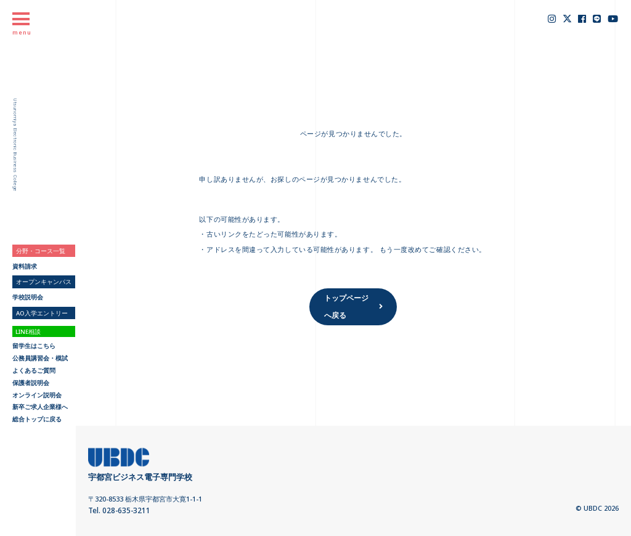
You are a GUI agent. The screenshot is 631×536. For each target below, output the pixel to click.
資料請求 (24, 267)
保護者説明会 (30, 383)
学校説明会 (27, 297)
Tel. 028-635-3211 (116, 509)
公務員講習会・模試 (40, 358)
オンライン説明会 (37, 395)
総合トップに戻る (37, 419)
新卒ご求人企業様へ (40, 407)
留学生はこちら (33, 346)
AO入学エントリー (42, 313)
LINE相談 (28, 332)
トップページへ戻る (344, 305)
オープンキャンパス (43, 282)
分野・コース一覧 (40, 251)
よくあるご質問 (33, 371)
